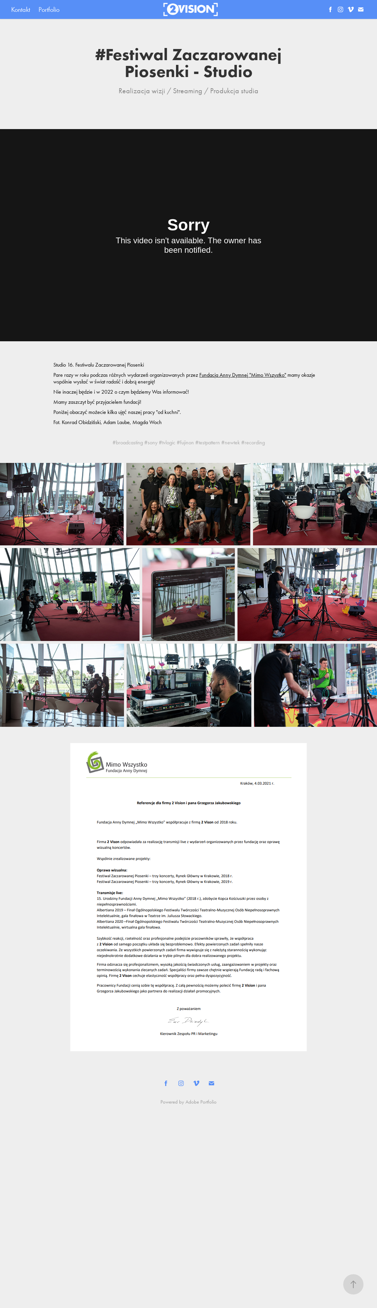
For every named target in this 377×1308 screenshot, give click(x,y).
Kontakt (20, 9)
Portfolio (49, 9)
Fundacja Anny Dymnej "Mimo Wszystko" (242, 375)
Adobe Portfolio (201, 1102)
